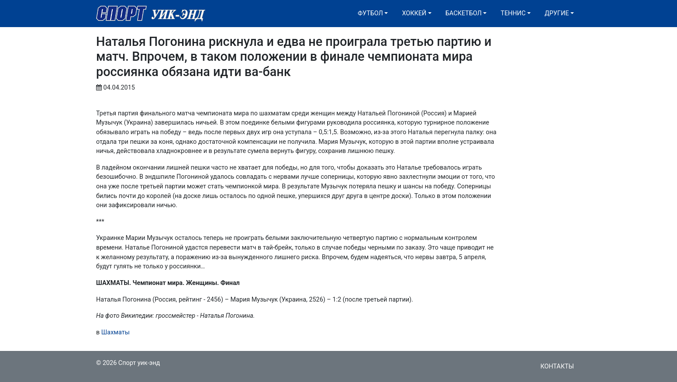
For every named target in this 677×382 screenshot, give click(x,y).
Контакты (557, 366)
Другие (557, 13)
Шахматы (115, 332)
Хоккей (414, 13)
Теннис (513, 13)
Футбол (370, 13)
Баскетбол (464, 13)
